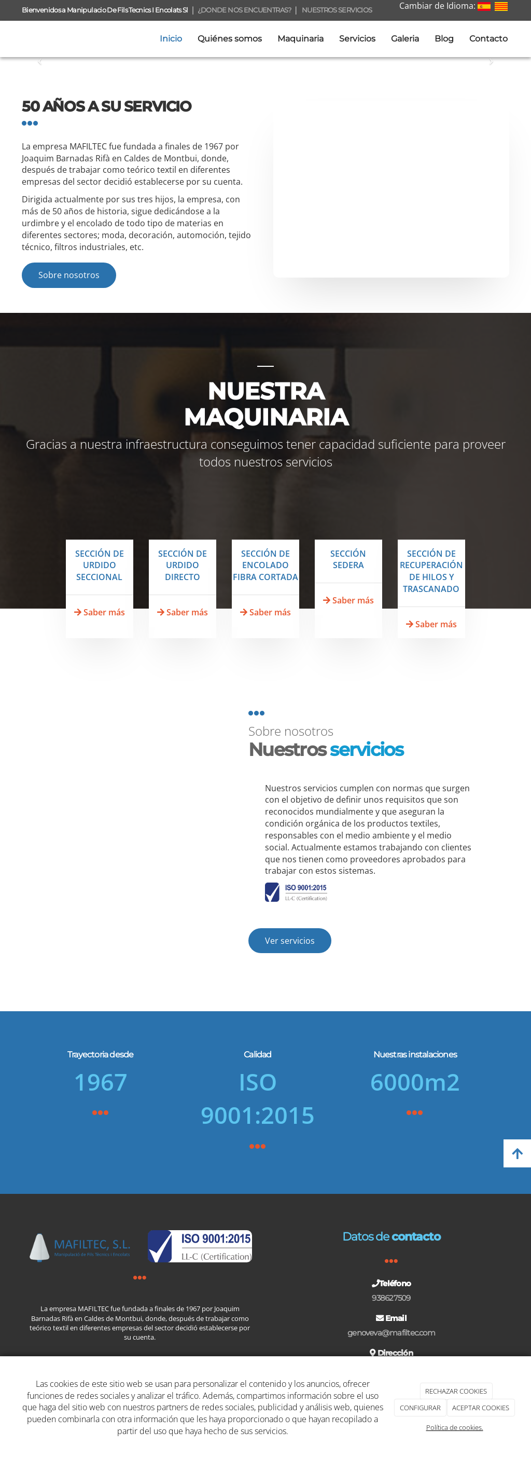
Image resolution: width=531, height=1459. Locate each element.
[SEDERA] (348, 521)
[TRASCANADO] (431, 521)
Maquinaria (300, 39)
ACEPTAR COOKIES (480, 1407)
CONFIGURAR (420, 1407)
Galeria (405, 39)
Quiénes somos (230, 39)
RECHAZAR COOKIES (456, 1391)
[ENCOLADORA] (265, 521)
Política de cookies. (454, 1427)
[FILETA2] (182, 521)
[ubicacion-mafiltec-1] (391, 189)
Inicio (171, 39)
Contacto (488, 39)
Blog (444, 39)
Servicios (357, 39)
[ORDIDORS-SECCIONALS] (99, 521)
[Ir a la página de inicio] (5, 39)
